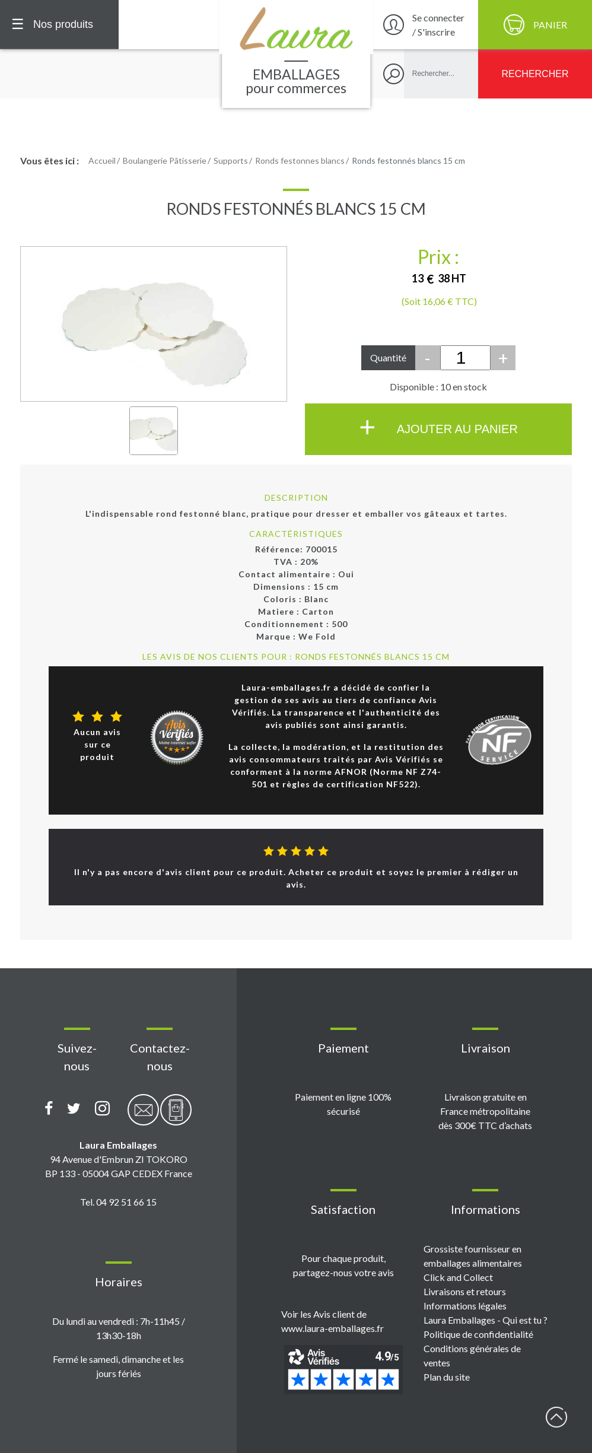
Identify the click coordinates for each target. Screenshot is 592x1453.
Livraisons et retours (465, 1291)
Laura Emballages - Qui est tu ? (486, 1319)
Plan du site (447, 1376)
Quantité (388, 357)
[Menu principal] (59, 24)
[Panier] (535, 24)
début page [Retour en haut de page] (556, 1417)
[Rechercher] (535, 73)
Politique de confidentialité (478, 1334)
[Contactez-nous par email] (143, 1116)
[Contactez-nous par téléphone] (176, 1116)
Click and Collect (458, 1277)
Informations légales (465, 1305)
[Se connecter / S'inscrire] (424, 24)
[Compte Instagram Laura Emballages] (102, 1109)
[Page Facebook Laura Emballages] (48, 1109)
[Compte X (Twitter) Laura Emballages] (74, 1109)
